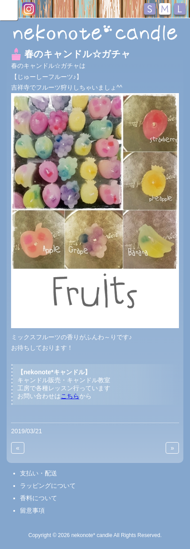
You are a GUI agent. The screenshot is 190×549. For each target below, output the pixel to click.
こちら (70, 396)
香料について (38, 498)
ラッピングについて (48, 485)
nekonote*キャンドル (95, 32)
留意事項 (32, 510)
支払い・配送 (38, 473)
